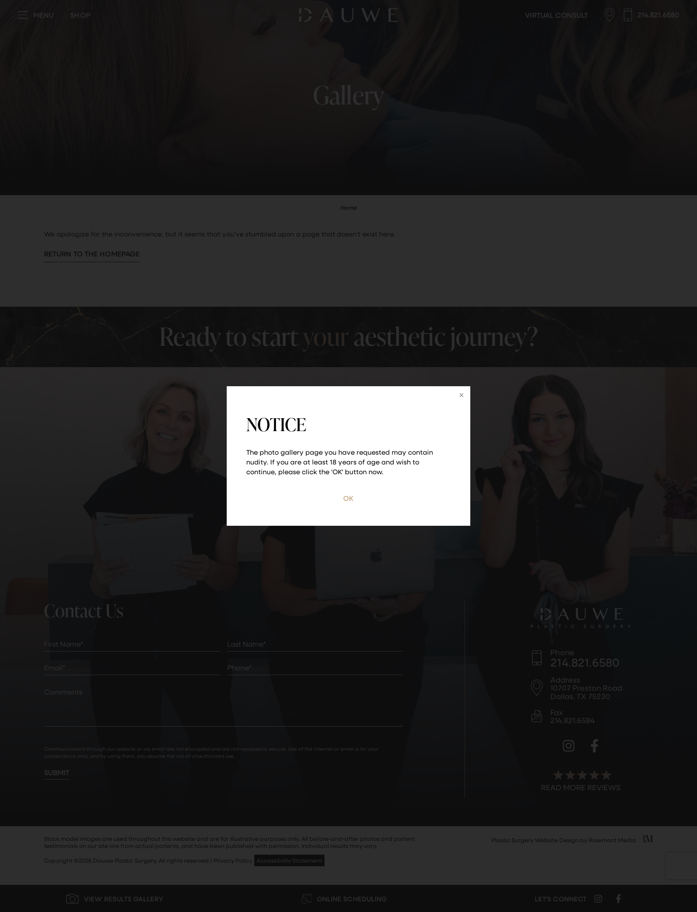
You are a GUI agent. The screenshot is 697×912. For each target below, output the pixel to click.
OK (348, 498)
